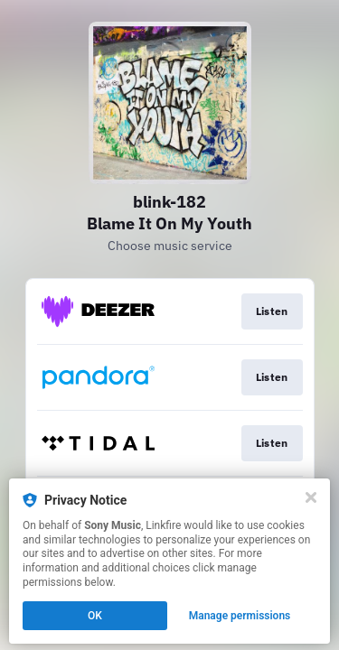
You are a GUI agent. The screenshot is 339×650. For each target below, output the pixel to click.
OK (95, 615)
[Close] (311, 497)
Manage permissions (240, 615)
